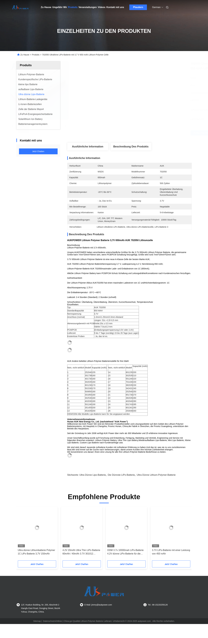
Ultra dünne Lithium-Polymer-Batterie (156, 476)
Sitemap (37, 622)
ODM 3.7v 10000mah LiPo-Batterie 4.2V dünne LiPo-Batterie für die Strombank (125, 553)
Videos (101, 7)
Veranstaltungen (87, 7)
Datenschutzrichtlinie (52, 622)
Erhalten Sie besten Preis (148, 133)
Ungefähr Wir (59, 7)
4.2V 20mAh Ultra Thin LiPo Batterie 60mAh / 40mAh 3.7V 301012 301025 (81, 553)
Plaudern (138, 7)
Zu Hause (46, 7)
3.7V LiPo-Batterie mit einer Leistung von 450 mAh (171, 553)
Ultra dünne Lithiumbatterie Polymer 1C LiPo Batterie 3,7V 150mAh (36, 553)
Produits (72, 7)
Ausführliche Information (87, 146)
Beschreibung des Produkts (131, 146)
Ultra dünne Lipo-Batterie (92, 476)
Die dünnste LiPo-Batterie (121, 476)
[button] (22, 536)
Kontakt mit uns (115, 7)
